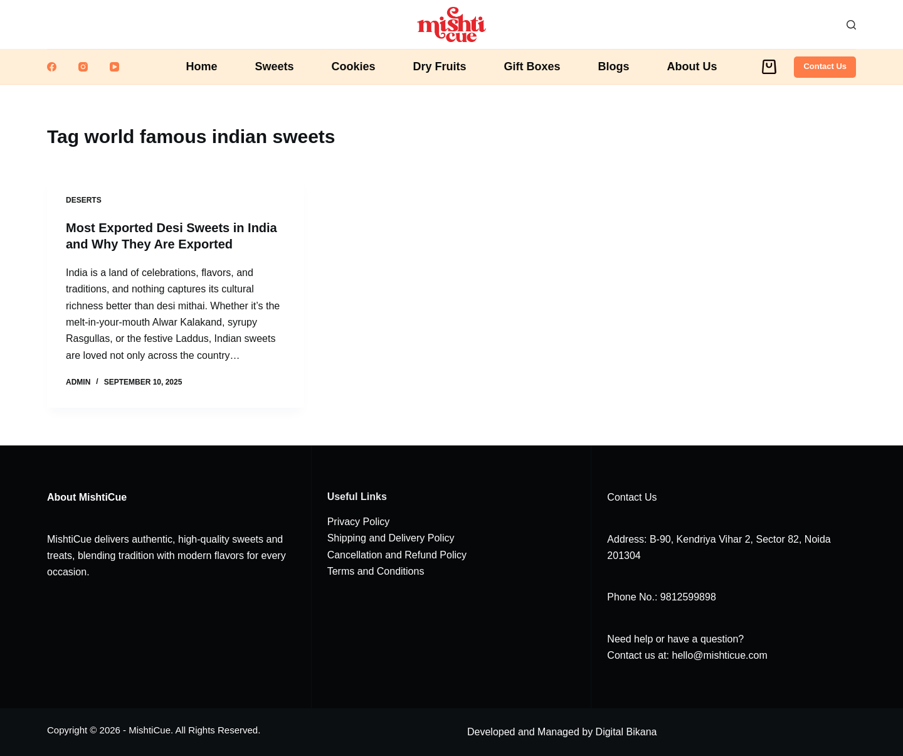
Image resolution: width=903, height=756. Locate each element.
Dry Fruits (440, 66)
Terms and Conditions (376, 571)
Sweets (274, 66)
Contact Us (825, 66)
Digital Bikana (626, 732)
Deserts (84, 200)
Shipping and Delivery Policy (391, 538)
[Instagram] (83, 67)
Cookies (353, 66)
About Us (692, 66)
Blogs (614, 66)
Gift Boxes (532, 66)
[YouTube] (114, 67)
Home (201, 66)
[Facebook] (51, 67)
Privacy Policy (358, 521)
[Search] (851, 24)
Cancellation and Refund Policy (397, 555)
